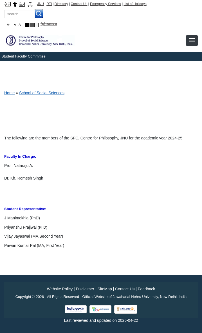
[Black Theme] (27, 25)
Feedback (146, 289)
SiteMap (104, 289)
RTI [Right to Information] (49, 4)
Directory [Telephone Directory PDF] (61, 4)
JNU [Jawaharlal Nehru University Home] (40, 4)
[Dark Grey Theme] (32, 25)
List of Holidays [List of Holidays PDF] (135, 4)
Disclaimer (85, 289)
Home (9, 93)
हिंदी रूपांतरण (49, 24)
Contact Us (79, 4)
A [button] (21, 24)
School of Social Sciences (41, 93)
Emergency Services (105, 4)
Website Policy (60, 289)
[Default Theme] (36, 25)
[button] (192, 40)
